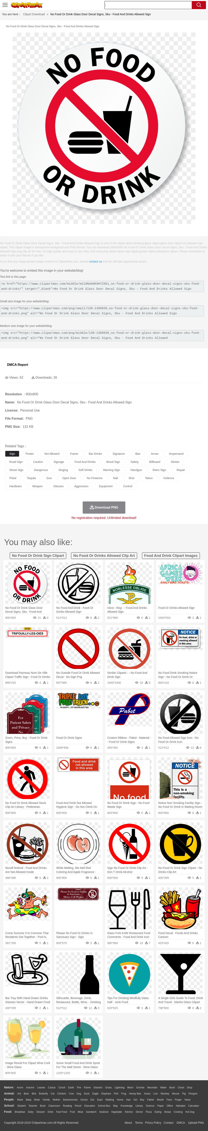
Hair (128, 1099)
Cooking (178, 1111)
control (127, 486)
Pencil (78, 1105)
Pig (184, 1093)
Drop (189, 1087)
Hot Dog (189, 1111)
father (150, 1099)
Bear (26, 1093)
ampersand (176, 453)
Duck (86, 1093)
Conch (61, 1087)
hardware (15, 486)
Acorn (20, 1087)
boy (142, 1099)
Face (169, 1099)
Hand (187, 1099)
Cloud (181, 1087)
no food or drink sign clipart (38, 556)
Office (170, 1105)
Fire (79, 1087)
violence (168, 478)
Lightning (120, 1087)
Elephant (106, 1093)
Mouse (175, 1093)
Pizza (149, 1111)
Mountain (152, 1087)
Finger (178, 1099)
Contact (168, 1122)
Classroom (54, 1105)
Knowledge (127, 1105)
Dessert (40, 1111)
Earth (71, 1087)
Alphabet (180, 1105)
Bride (37, 1099)
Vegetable (116, 1111)
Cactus (51, 1087)
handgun (136, 470)
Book (43, 1105)
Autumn (30, 1087)
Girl (135, 1099)
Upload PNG (196, 1122)
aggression (81, 486)
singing (63, 470)
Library (139, 1105)
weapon (37, 486)
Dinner (139, 1111)
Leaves (41, 1087)
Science (150, 1105)
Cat (53, 1093)
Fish (116, 1093)
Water (163, 1087)
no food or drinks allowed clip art (104, 556)
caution (38, 461)
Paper (160, 1105)
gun (49, 478)
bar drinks (95, 453)
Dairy (31, 1111)
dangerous (41, 470)
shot (131, 478)
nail (115, 478)
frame (74, 453)
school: (9, 1105)
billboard (154, 461)
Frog (123, 1093)
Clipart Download (34, 14)
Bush (172, 1087)
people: (9, 1099)
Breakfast (20, 1111)
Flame (87, 1087)
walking (109, 1099)
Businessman (70, 1099)
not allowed (52, 453)
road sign (16, 461)
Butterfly (43, 1093)
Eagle (95, 1093)
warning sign (111, 470)
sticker (175, 461)
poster (30, 453)
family (46, 1099)
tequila (31, 478)
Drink (50, 1111)
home (120, 1099)
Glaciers (97, 1087)
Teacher (33, 1105)
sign (12, 453)
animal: (9, 1093)
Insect (147, 1093)
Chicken (61, 1093)
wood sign (113, 461)
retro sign (159, 470)
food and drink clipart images (171, 556)
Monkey (165, 1093)
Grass (108, 1087)
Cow (71, 1093)
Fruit (72, 1111)
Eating (158, 1111)
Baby (28, 1099)
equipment (106, 486)
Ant (19, 1093)
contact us (95, 261)
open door (69, 478)
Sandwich (91, 1111)
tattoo (149, 478)
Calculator (193, 1105)
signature (119, 453)
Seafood (103, 1111)
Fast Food (61, 1111)
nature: (9, 1087)
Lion (155, 1093)
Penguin (192, 1093)
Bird (34, 1093)
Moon (130, 1087)
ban (137, 453)
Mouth (160, 1099)
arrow (154, 453)
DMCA (181, 1122)
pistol (12, 478)
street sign (16, 470)
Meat (80, 1111)
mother (56, 1099)
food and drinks (85, 461)
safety (135, 461)
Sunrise (140, 1087)
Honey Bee (135, 1093)
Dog (79, 1093)
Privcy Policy (153, 1122)
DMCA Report (17, 364)
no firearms (95, 478)
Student (21, 1105)
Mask (20, 1099)
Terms (139, 1122)
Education (89, 1105)
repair (181, 470)
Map (115, 1105)
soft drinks (85, 470)
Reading (67, 1105)
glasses (58, 486)
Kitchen (129, 1111)
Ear (92, 1099)
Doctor (84, 1099)
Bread (167, 1111)
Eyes (100, 1099)
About (128, 1122)
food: (8, 1111)
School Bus (104, 1105)
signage (59, 461)
